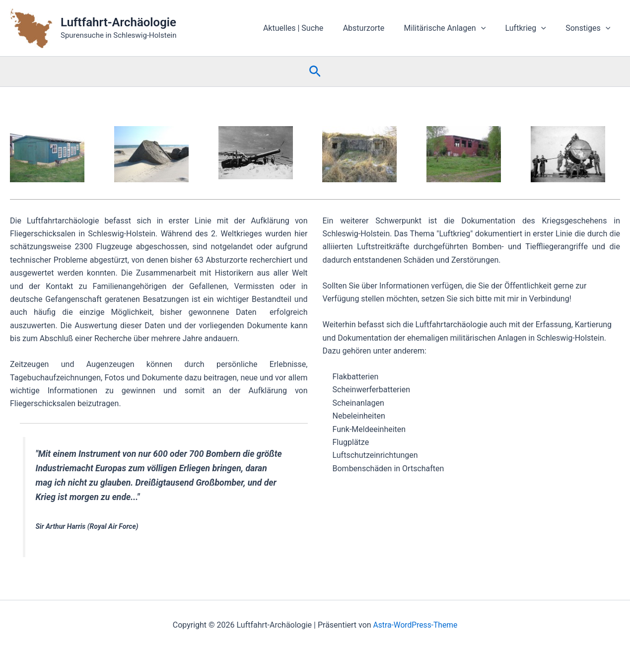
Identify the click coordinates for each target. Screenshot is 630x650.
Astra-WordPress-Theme (415, 625)
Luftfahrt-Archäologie (118, 22)
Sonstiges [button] (589, 28)
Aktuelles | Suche (310, 28)
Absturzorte (376, 28)
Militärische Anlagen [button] (454, 28)
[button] (490, 28)
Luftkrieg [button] (530, 28)
